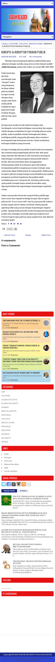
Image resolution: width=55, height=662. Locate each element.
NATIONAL (6, 415)
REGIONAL (6, 426)
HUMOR (5, 407)
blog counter (9, 588)
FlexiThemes (14, 658)
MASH (49, 654)
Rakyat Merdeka (11, 464)
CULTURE (13, 43)
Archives (23, 491)
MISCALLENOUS (8, 411)
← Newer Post (8, 235)
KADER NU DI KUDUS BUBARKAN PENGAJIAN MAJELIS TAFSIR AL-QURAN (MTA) (24, 531)
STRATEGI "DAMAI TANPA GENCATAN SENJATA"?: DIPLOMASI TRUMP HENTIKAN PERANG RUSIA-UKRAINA (22, 360)
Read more (14, 328)
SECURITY (6, 438)
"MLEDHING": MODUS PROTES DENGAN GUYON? (32, 562)
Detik (6, 454)
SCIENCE (5, 434)
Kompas (7, 457)
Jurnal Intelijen (10, 471)
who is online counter (4, 588)
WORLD (4, 441)
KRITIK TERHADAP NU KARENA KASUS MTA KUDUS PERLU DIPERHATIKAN (32, 497)
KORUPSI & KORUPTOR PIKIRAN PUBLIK (23, 52)
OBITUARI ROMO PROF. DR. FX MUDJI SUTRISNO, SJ (21, 320)
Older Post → (47, 235)
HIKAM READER (26, 654)
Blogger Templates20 (32, 660)
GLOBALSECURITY (9, 403)
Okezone (8, 461)
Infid (6, 467)
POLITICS (23, 43)
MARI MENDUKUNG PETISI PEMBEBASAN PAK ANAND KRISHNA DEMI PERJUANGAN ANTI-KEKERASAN (24, 515)
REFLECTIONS (35, 43)
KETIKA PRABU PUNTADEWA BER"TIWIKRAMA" (27, 545)
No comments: (35, 56)
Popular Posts (9, 491)
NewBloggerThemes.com (43, 658)
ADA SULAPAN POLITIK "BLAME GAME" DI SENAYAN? (21, 373)
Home (5, 43)
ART (3, 392)
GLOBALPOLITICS (9, 399)
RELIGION (5, 430)
